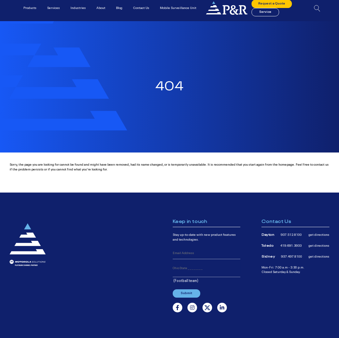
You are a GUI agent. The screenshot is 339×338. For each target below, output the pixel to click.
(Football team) (185, 280)
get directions (319, 234)
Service (265, 14)
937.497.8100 (291, 256)
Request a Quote (271, 6)
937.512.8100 (291, 234)
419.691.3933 (291, 245)
